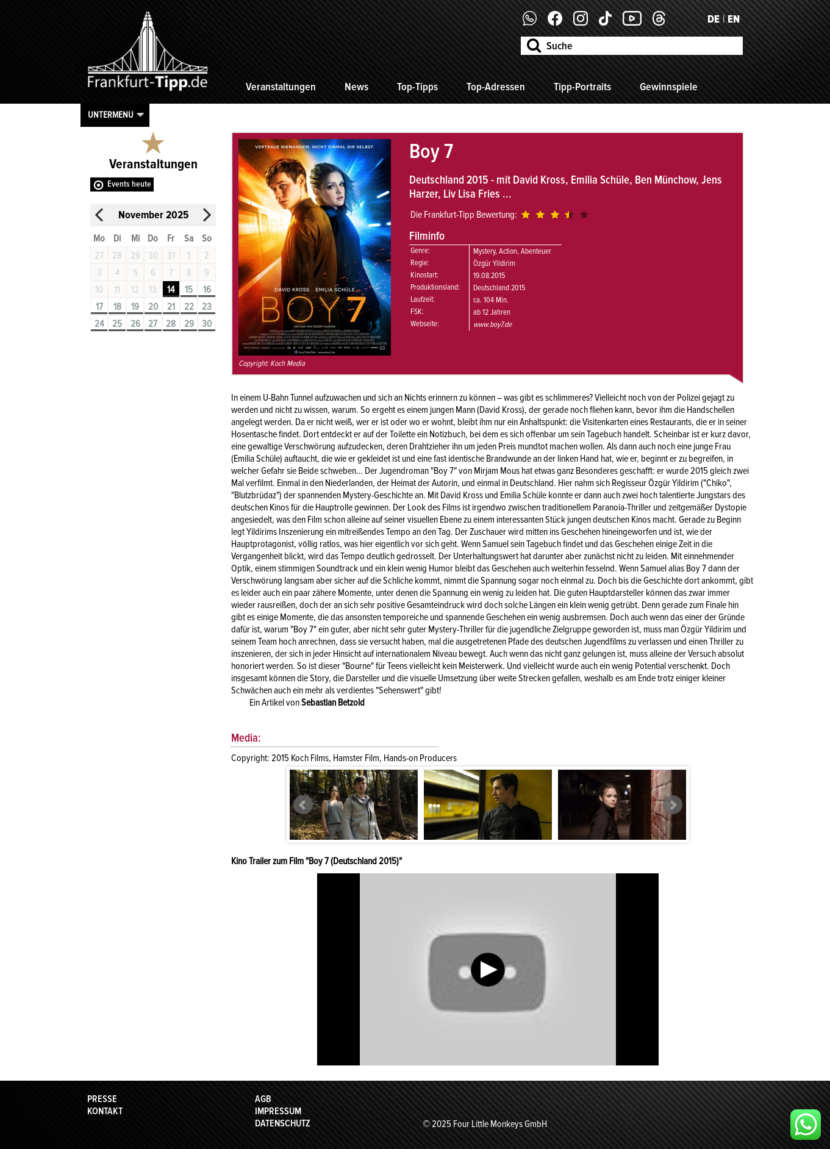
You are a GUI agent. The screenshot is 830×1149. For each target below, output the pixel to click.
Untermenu (111, 114)
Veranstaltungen (281, 86)
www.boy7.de (492, 324)
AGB (263, 1099)
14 (170, 290)
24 (99, 324)
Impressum (278, 1111)
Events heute (129, 184)
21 (171, 307)
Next (672, 805)
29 (189, 324)
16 (207, 290)
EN (734, 19)
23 (207, 307)
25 (117, 324)
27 (152, 324)
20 (153, 307)
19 (135, 307)
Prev (303, 805)
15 (189, 290)
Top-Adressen (496, 86)
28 (171, 324)
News (356, 86)
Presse (102, 1099)
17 (99, 307)
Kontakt (105, 1111)
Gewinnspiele (669, 86)
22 (189, 307)
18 (117, 307)
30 (207, 324)
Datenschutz (282, 1123)
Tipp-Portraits (582, 86)
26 (135, 324)
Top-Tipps (417, 86)
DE (713, 19)
